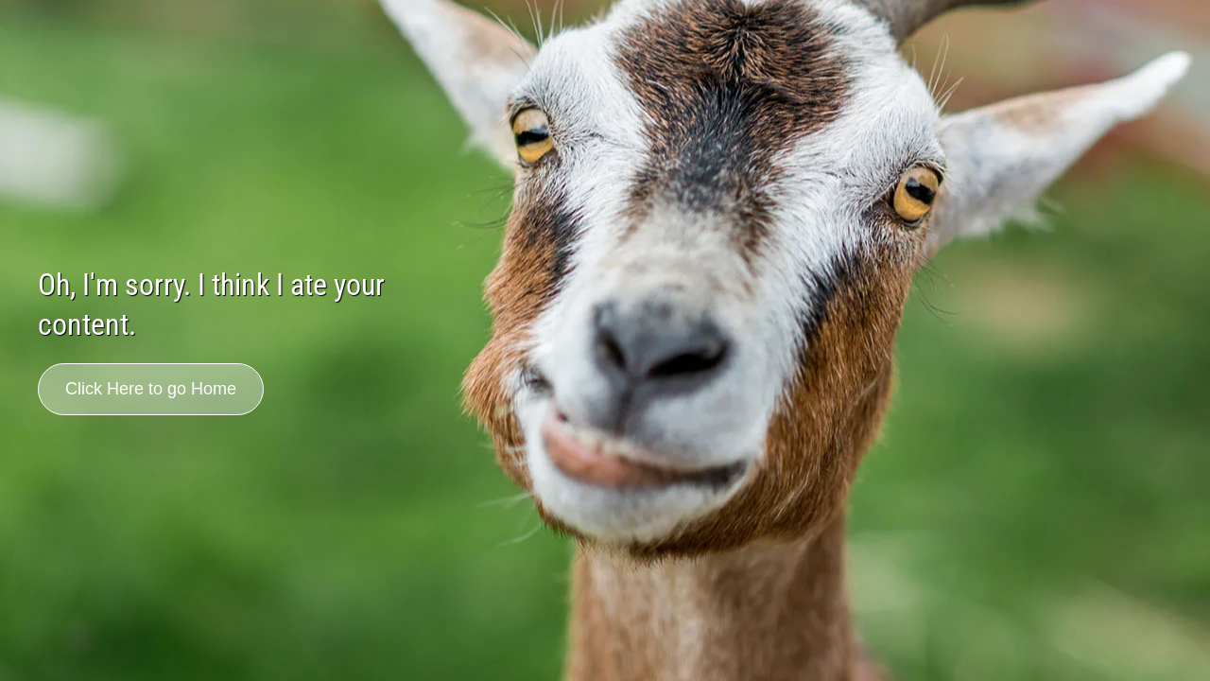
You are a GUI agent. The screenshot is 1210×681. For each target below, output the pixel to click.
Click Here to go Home (150, 388)
